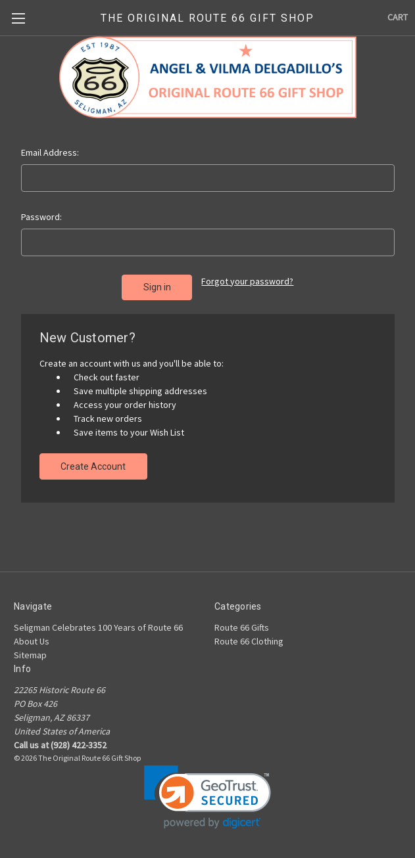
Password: (41, 217)
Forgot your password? (247, 281)
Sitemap (30, 655)
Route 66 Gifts (241, 627)
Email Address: (50, 152)
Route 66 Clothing (248, 641)
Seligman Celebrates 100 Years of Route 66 (98, 627)
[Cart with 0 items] (397, 17)
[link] (207, 797)
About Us (31, 641)
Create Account (93, 466)
